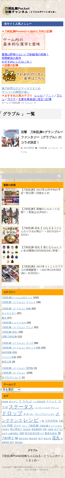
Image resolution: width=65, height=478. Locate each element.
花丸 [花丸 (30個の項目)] (56, 438)
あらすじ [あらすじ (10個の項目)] (13, 401)
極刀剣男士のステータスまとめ (21, 88)
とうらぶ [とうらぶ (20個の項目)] (25, 401)
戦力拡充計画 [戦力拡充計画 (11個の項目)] (32, 433)
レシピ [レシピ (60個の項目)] (31, 420)
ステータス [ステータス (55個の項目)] (21, 406)
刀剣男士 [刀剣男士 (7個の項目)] (5, 429)
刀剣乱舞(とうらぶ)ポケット (17, 297)
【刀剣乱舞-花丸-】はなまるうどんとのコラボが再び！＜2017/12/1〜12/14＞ (41, 231)
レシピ (38, 95)
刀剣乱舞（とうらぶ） (49, 148)
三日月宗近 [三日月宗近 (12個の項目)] (51, 421)
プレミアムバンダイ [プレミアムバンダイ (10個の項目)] (44, 414)
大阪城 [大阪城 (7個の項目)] (50, 429)
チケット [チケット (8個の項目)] (55, 408)
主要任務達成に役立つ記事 (35, 99)
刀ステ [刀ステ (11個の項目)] (17, 425)
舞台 (4, 318)
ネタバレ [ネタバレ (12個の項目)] (28, 414)
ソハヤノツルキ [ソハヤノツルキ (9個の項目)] (42, 408)
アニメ (50, 95)
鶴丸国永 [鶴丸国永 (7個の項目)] (19, 442)
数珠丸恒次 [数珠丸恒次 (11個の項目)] (51, 433)
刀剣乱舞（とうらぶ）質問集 (17, 368)
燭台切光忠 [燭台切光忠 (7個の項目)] (23, 439)
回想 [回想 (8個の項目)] (45, 429)
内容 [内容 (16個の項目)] (10, 425)
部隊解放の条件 (11, 58)
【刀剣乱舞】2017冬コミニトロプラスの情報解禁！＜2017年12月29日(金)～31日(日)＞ (42, 269)
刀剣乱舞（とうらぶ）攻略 (16, 308)
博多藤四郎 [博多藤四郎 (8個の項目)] (36, 429)
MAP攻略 (7, 352)
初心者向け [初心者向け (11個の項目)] (16, 429)
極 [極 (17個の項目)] (16, 438)
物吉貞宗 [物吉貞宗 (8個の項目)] (33, 438)
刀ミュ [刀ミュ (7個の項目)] (24, 426)
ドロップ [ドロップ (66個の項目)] (12, 413)
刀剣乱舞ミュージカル (14, 322)
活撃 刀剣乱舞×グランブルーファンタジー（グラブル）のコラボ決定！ (42, 137)
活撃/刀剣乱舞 (9, 336)
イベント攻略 (9, 357)
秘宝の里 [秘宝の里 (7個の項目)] (47, 439)
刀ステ (11, 99)
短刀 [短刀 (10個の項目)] (40, 438)
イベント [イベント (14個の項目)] (51, 401)
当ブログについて (11, 377)
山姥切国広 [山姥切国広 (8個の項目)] (13, 433)
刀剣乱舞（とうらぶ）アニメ (17, 327)
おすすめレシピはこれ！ (17, 61)
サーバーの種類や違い (15, 92)
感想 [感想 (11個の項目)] (21, 433)
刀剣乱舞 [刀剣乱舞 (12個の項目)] (33, 425)
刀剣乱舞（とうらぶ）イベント (19, 302)
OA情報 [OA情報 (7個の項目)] (5, 402)
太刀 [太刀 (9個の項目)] (56, 429)
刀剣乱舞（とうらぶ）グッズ (17, 343)
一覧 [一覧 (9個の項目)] (42, 421)
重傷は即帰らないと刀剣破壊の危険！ (25, 54)
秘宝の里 (6, 361)
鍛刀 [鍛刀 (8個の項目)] (12, 442)
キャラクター (9, 313)
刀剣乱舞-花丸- (10, 332)
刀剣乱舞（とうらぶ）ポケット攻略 (21, 347)
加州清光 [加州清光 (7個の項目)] (27, 429)
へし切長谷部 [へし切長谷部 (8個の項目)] (39, 401)
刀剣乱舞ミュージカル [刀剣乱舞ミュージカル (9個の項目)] (50, 426)
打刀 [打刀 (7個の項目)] (42, 433)
